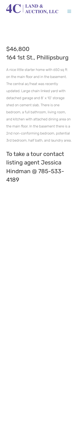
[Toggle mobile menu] (69, 11)
